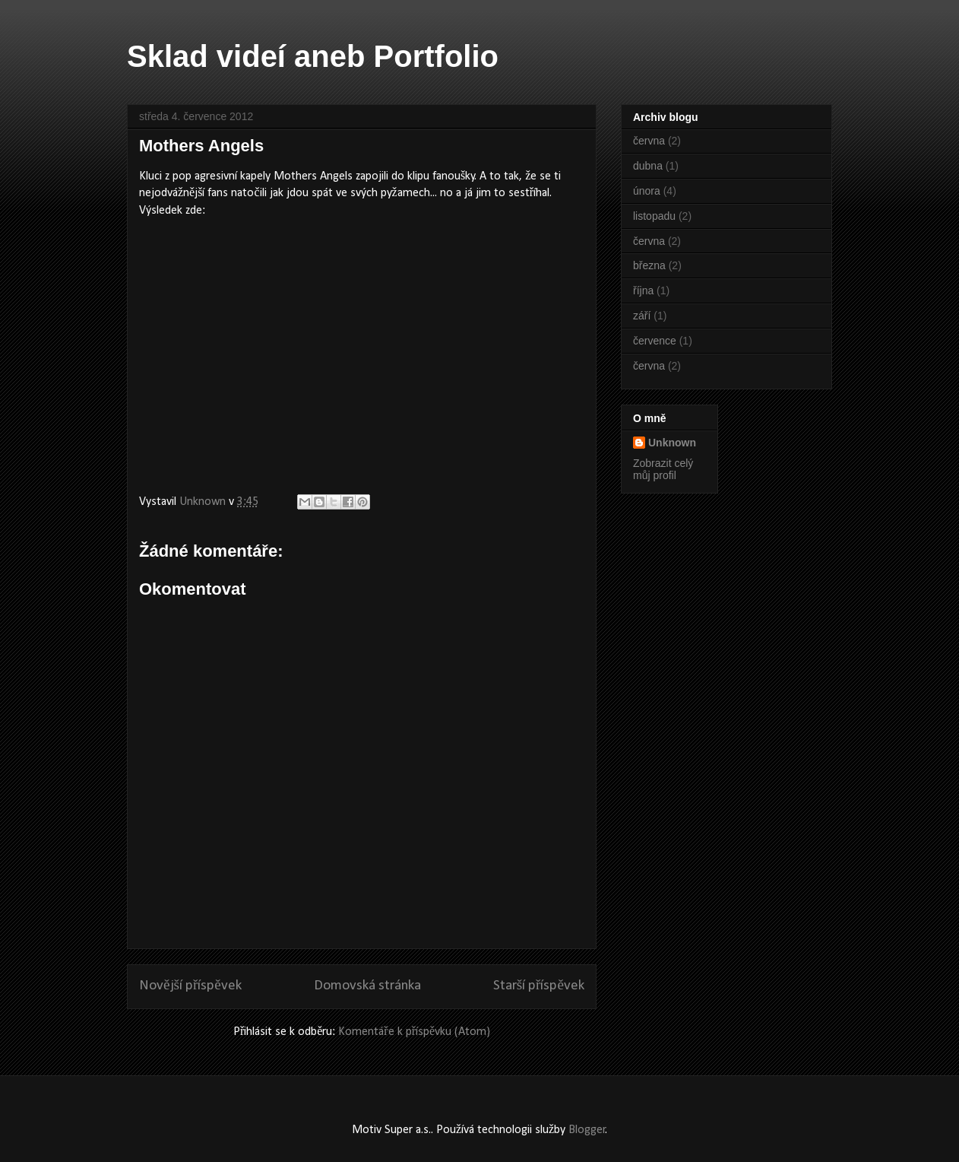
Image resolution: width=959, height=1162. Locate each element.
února (646, 191)
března (649, 265)
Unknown (672, 443)
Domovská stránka (367, 986)
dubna (648, 166)
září (641, 316)
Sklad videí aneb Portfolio (312, 56)
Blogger (587, 1130)
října (643, 290)
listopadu (654, 216)
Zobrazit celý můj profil (663, 469)
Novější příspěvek (190, 986)
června (649, 141)
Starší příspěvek (538, 986)
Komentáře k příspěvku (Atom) (414, 1032)
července (654, 341)
